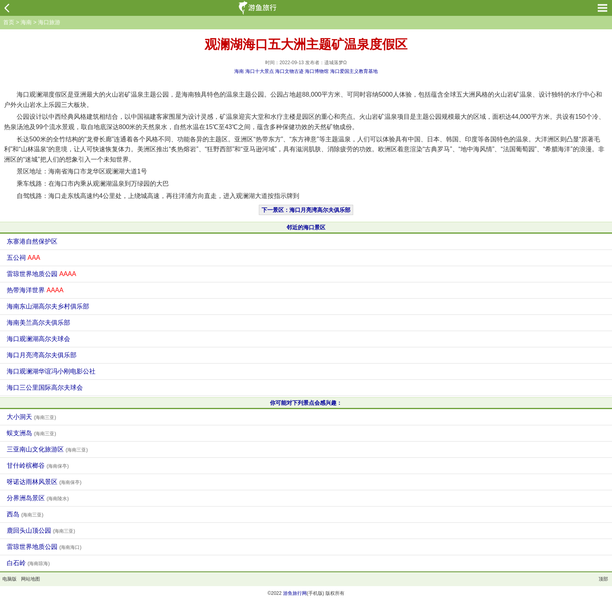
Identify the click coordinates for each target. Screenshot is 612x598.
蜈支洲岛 (31, 433)
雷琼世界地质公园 (41, 273)
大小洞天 (31, 416)
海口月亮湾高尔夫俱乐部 (41, 355)
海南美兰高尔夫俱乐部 (38, 322)
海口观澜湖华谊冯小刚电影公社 (51, 371)
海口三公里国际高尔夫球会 (45, 387)
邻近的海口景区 (306, 227)
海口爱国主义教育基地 (354, 71)
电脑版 (9, 579)
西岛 (25, 514)
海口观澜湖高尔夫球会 (38, 338)
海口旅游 (49, 22)
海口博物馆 (317, 71)
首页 (8, 22)
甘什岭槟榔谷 (38, 465)
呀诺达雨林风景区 (44, 481)
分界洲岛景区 (38, 498)
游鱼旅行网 (295, 593)
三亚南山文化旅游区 (47, 449)
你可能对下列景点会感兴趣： (306, 403)
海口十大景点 (259, 71)
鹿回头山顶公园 (41, 530)
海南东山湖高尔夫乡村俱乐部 (48, 306)
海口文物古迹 (289, 71)
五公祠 (23, 257)
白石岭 (28, 563)
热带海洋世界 (35, 290)
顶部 (603, 579)
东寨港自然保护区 (32, 241)
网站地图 (30, 579)
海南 (26, 22)
